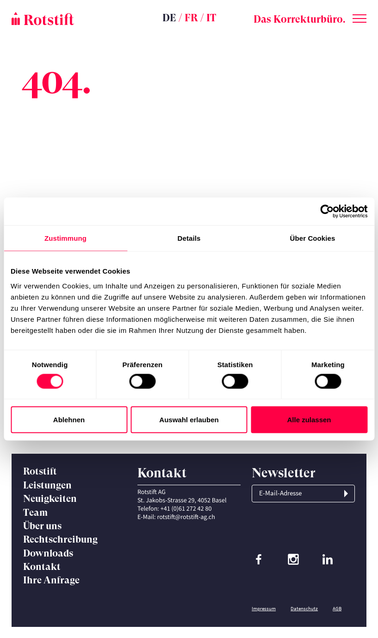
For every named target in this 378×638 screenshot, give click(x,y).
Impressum (264, 608)
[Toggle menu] (359, 17)
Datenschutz (304, 608)
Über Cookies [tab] (312, 238)
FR (191, 18)
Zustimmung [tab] (65, 238)
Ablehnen (69, 420)
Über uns (42, 526)
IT (211, 18)
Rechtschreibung (60, 539)
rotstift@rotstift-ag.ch (186, 517)
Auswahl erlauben (188, 420)
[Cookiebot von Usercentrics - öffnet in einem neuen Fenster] (326, 212)
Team (35, 512)
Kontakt (42, 566)
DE (169, 18)
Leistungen (47, 485)
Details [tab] (189, 238)
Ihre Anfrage (51, 580)
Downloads (48, 553)
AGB (337, 608)
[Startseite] (71, 18)
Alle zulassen (309, 420)
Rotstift (40, 471)
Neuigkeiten (50, 498)
